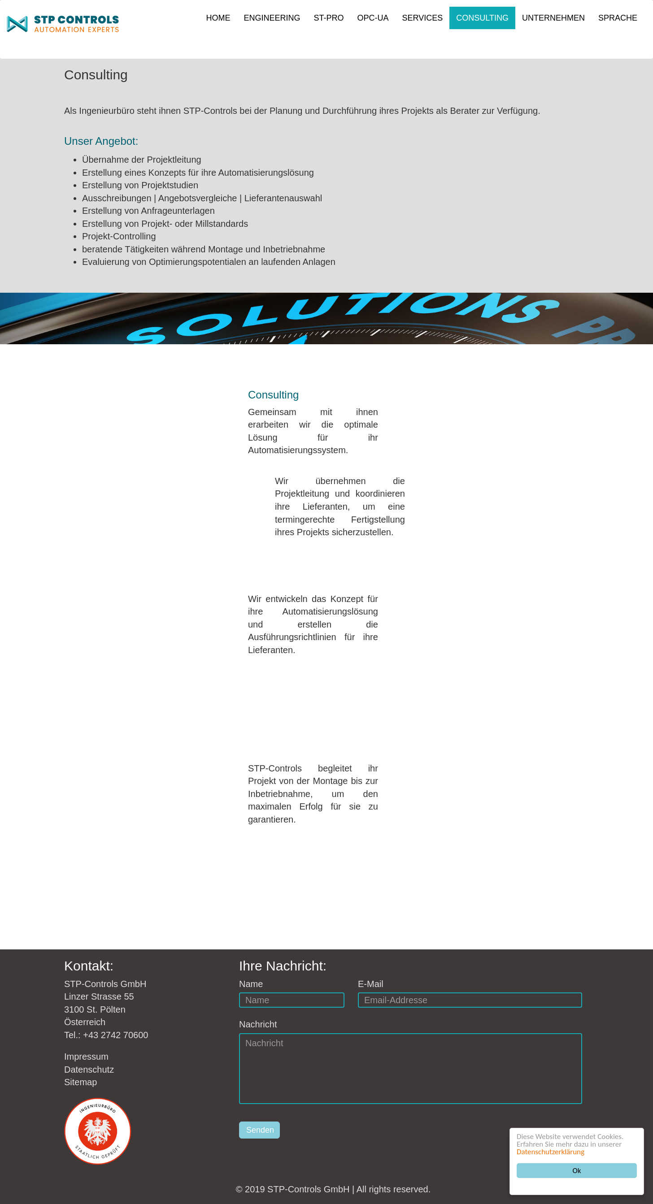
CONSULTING (482, 17)
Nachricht (258, 1024)
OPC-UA (373, 17)
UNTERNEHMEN (553, 17)
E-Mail (370, 984)
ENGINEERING (272, 17)
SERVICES (422, 17)
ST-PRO (329, 17)
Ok (577, 1170)
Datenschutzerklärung (550, 1151)
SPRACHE (617, 17)
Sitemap (80, 1082)
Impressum (86, 1056)
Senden (260, 1130)
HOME (218, 17)
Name (251, 984)
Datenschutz (89, 1069)
